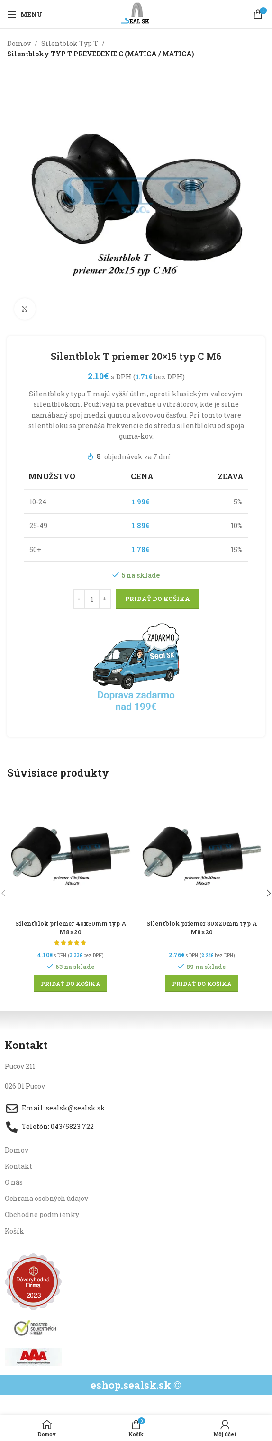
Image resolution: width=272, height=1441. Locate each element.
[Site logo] (136, 13)
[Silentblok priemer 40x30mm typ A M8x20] (70, 853)
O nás (14, 1182)
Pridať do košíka (157, 598)
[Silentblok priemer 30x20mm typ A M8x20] (201, 853)
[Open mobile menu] (24, 14)
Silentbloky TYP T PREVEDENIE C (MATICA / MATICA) (100, 53)
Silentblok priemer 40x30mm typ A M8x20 (70, 928)
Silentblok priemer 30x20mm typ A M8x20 (201, 928)
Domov (19, 43)
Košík (14, 1230)
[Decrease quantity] (79, 599)
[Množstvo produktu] (92, 599)
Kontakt (18, 1166)
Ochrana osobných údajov (46, 1198)
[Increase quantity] (105, 599)
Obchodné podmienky (42, 1214)
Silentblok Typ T (69, 43)
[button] (70, 983)
